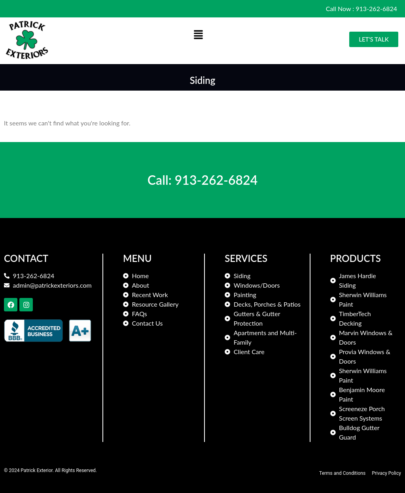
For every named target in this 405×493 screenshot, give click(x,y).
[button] (198, 35)
